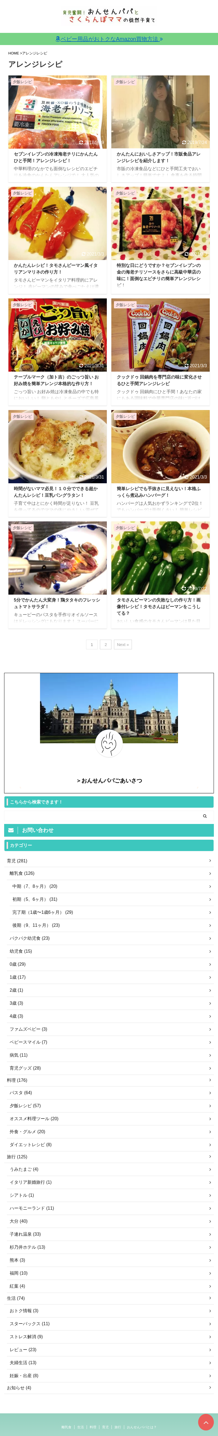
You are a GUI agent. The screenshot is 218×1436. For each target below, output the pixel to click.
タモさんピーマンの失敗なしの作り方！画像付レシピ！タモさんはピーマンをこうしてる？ (159, 607)
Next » (123, 644)
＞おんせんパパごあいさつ (109, 781)
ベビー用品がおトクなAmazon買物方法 (109, 39)
